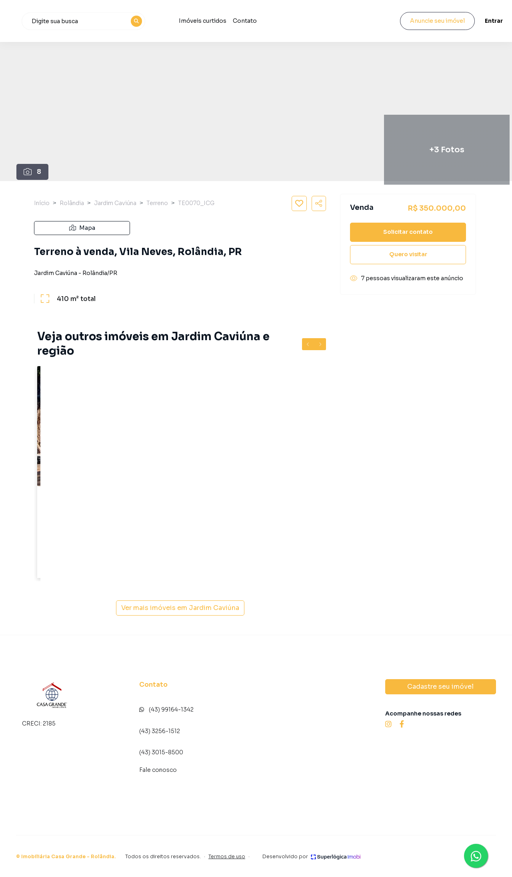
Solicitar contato (408, 231)
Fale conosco (158, 769)
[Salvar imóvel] (299, 203)
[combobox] (152, 21)
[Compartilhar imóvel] (319, 203)
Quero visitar (408, 254)
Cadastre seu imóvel (440, 686)
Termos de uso (226, 856)
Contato (312, 20)
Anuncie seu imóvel (430, 20)
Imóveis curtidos (270, 20)
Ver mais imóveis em (180, 608)
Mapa (82, 227)
